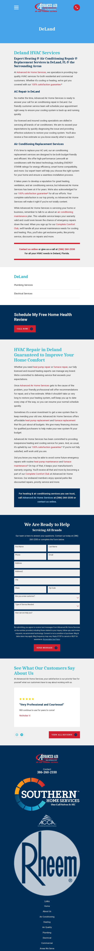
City (16, 580)
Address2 (19, 571)
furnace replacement (64, 420)
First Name (19, 547)
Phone (17, 555)
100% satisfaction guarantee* (33, 193)
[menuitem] (47, 285)
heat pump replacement (37, 420)
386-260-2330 (47, 772)
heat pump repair (41, 367)
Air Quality (47, 927)
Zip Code (52, 588)
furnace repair (61, 367)
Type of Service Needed (24, 604)
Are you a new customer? (25, 596)
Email (51, 555)
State (17, 588)
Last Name (53, 547)
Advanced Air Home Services (31, 72)
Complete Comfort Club (37, 474)
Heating (47, 922)
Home (47, 906)
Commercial (47, 943)
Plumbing (47, 932)
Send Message (47, 647)
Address (18, 563)
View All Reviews (64, 734)
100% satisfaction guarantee (46, 84)
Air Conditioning (47, 917)
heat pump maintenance (46, 461)
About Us (47, 911)
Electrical (47, 938)
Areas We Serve (47, 948)
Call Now (25, 328)
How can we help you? (23, 613)
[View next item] (21, 734)
